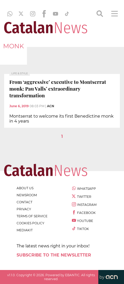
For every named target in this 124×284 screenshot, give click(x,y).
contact (24, 202)
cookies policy (30, 223)
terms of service (32, 216)
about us (25, 188)
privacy (24, 209)
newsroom (27, 195)
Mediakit (25, 230)
